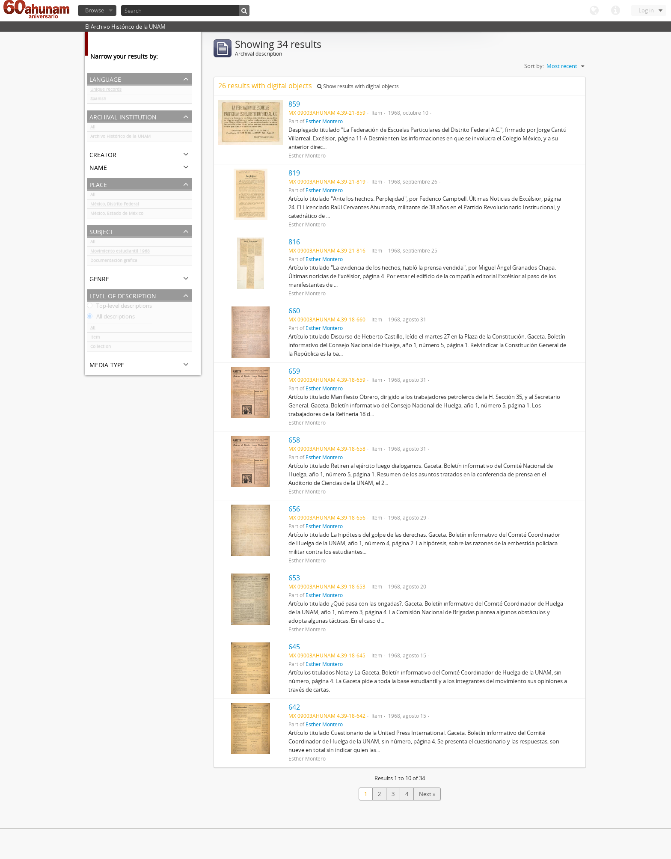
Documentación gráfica (113, 262)
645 (294, 646)
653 (294, 578)
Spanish (98, 100)
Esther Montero (324, 121)
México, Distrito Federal (114, 205)
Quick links (615, 10)
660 (294, 310)
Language (594, 10)
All (92, 128)
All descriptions (111, 318)
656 (294, 509)
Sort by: (534, 66)
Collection (100, 348)
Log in (646, 10)
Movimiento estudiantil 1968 (120, 253)
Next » (427, 794)
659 (294, 371)
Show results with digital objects (358, 86)
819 (294, 173)
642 (294, 707)
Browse (94, 10)
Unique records (106, 91)
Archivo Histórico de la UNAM (120, 138)
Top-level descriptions (119, 307)
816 (294, 242)
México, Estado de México (116, 215)
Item (95, 339)
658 (294, 440)
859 (294, 104)
